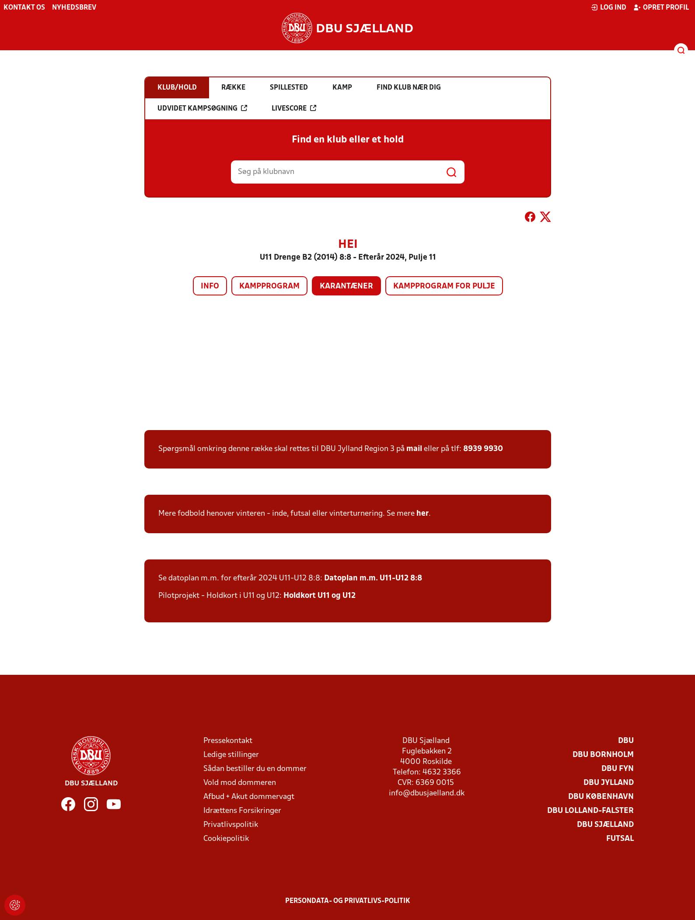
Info (210, 286)
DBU (626, 741)
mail (414, 449)
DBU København (601, 797)
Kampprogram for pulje (444, 286)
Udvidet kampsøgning (202, 108)
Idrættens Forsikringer (242, 811)
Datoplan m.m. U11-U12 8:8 (373, 578)
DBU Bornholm (603, 755)
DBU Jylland (608, 783)
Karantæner (346, 286)
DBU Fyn (617, 769)
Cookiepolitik (226, 839)
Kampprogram (269, 286)
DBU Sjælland (605, 825)
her (422, 513)
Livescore (294, 108)
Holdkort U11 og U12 (319, 596)
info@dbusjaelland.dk (426, 793)
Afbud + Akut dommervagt (248, 797)
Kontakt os (24, 8)
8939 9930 (483, 449)
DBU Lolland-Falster (590, 811)
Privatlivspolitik (230, 825)
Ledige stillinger (231, 755)
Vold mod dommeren (239, 783)
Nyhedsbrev (74, 8)
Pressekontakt (227, 741)
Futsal (620, 839)
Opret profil (661, 7)
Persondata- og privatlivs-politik (347, 901)
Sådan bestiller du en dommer (255, 769)
